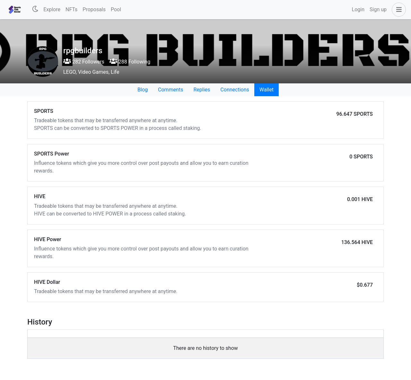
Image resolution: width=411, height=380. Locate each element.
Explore (51, 9)
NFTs (71, 9)
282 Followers (83, 62)
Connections (234, 90)
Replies (201, 90)
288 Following (129, 62)
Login (358, 9)
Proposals (94, 9)
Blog (142, 90)
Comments (170, 90)
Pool (116, 9)
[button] (397, 10)
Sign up (378, 9)
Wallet (266, 90)
